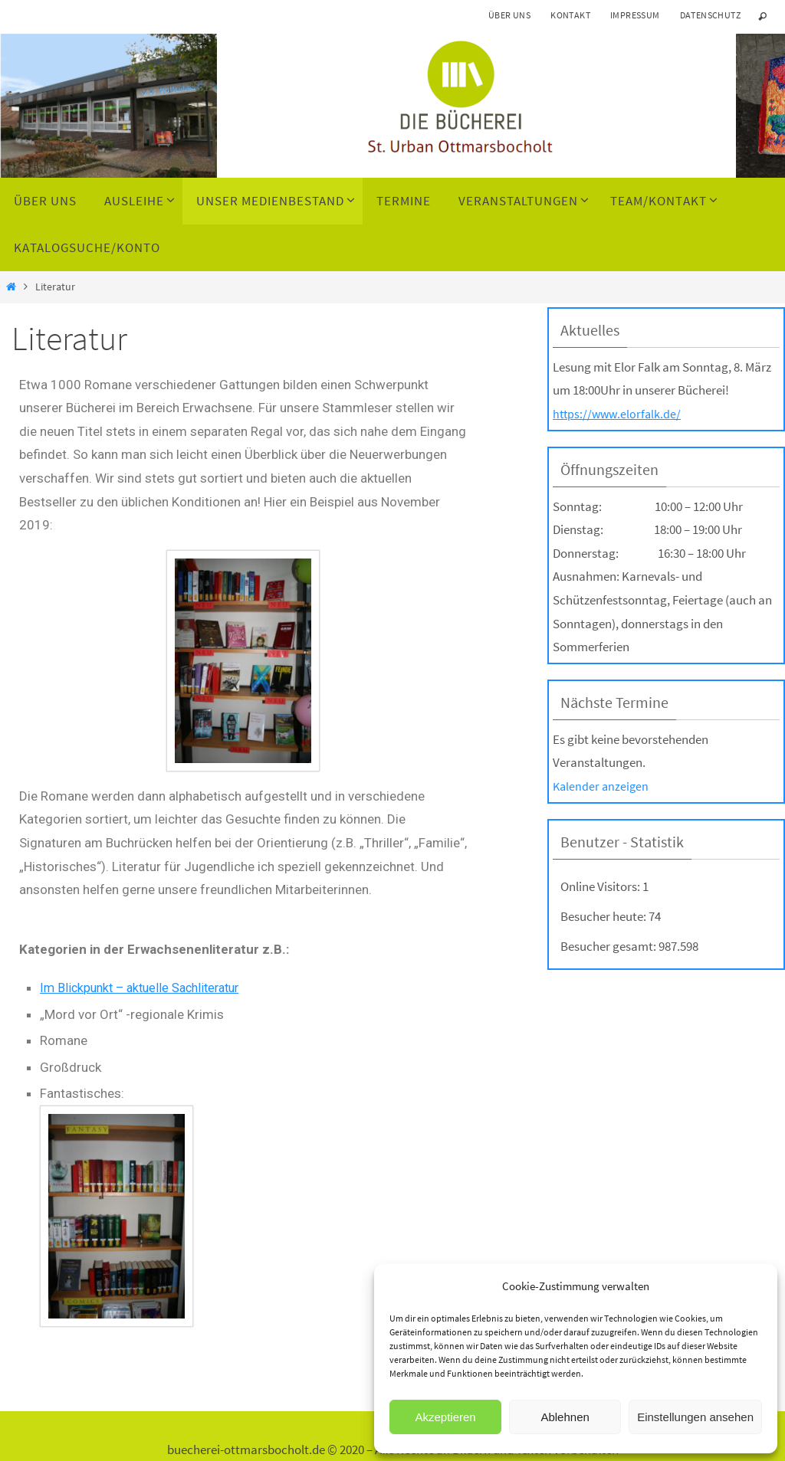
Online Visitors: (601, 886)
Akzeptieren (445, 1416)
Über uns (509, 15)
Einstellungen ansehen (695, 1416)
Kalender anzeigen (602, 786)
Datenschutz (710, 15)
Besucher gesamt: (609, 946)
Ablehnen (564, 1416)
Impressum (635, 15)
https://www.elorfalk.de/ (619, 413)
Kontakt (570, 15)
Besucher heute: (604, 916)
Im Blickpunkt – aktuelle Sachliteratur (146, 987)
